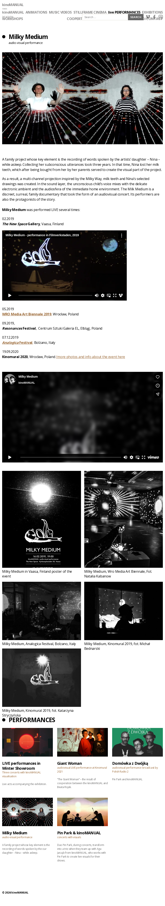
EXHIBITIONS (152, 12)
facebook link (154, 17)
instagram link (161, 17)
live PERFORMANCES (124, 12)
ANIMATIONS (36, 12)
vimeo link (148, 17)
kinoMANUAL (12, 4)
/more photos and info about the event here (90, 356)
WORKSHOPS (12, 18)
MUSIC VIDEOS (60, 12)
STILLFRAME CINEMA (90, 12)
